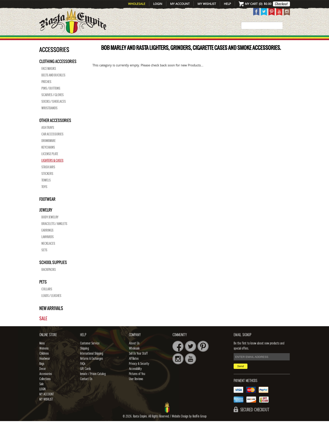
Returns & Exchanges (91, 367)
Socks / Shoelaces (53, 110)
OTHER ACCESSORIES (55, 129)
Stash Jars (48, 176)
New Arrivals (57, 40)
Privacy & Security (139, 372)
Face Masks (48, 77)
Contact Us (86, 388)
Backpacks (48, 278)
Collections (262, 40)
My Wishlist (207, 4)
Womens (43, 357)
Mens (84, 40)
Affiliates (133, 367)
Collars (46, 298)
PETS (43, 290)
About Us (134, 352)
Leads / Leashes (51, 304)
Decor (200, 40)
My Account (180, 4)
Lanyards (47, 245)
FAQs (82, 372)
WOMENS (104, 40)
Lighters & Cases (52, 169)
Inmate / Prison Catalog (93, 383)
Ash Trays (47, 136)
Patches (46, 90)
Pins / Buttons (50, 97)
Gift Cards (85, 377)
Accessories (228, 40)
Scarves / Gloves (52, 103)
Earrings (47, 239)
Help (227, 4)
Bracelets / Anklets (54, 232)
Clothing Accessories (57, 70)
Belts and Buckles (53, 84)
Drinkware (48, 149)
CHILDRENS (131, 40)
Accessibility (135, 377)
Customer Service (89, 352)
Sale (284, 40)
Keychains (48, 156)
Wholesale (136, 4)
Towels (46, 189)
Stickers (47, 182)
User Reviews (136, 388)
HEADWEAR (160, 40)
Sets (44, 259)
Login (157, 4)
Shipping (84, 357)
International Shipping (91, 362)
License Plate (49, 162)
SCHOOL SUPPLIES (53, 271)
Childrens (44, 362)
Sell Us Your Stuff (138, 362)
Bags (183, 40)
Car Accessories (52, 143)
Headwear (44, 367)
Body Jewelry (49, 226)
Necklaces (48, 252)
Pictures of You (137, 383)
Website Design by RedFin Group (189, 425)
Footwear (47, 208)
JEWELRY (45, 218)
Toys (44, 195)
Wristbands (49, 117)
